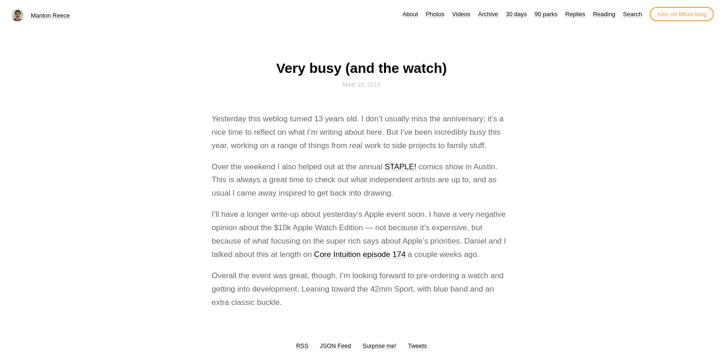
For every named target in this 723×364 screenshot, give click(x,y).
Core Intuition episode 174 (359, 254)
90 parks (545, 14)
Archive (488, 14)
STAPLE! (400, 166)
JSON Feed (335, 345)
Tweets (417, 345)
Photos (435, 14)
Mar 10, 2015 (361, 84)
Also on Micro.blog (681, 14)
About (410, 14)
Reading (604, 14)
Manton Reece (50, 15)
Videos (461, 14)
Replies (575, 14)
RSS (302, 345)
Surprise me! (379, 345)
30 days (516, 14)
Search (632, 14)
